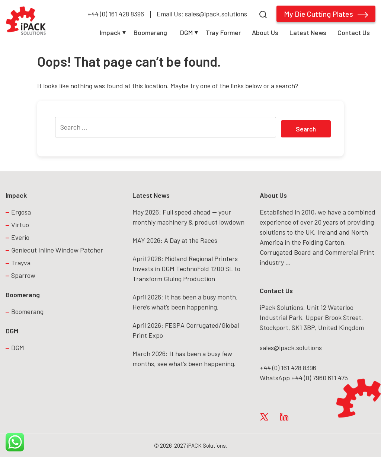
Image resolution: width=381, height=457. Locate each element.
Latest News (307, 32)
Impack (110, 32)
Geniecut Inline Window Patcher (57, 250)
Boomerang (150, 32)
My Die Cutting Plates (326, 13)
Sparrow (23, 275)
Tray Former (223, 32)
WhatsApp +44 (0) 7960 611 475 (304, 378)
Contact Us (353, 32)
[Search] (263, 14)
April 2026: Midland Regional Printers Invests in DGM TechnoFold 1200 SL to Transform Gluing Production (186, 268)
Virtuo (20, 224)
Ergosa (21, 212)
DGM (186, 32)
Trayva (21, 262)
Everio (20, 237)
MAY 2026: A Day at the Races (174, 240)
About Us (265, 32)
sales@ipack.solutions (291, 347)
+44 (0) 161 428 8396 (115, 14)
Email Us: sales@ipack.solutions (202, 14)
